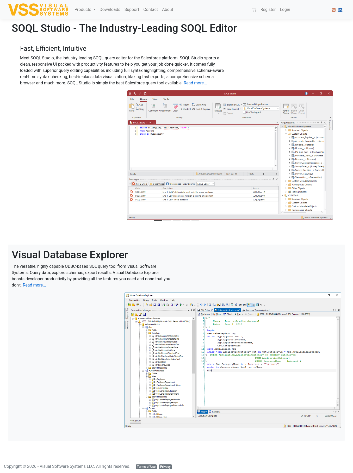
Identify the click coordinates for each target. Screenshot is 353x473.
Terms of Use (146, 467)
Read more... (195, 82)
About (167, 9)
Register (268, 9)
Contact (150, 9)
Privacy (165, 467)
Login (285, 9)
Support (132, 9)
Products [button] (83, 9)
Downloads (110, 9)
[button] (333, 9)
